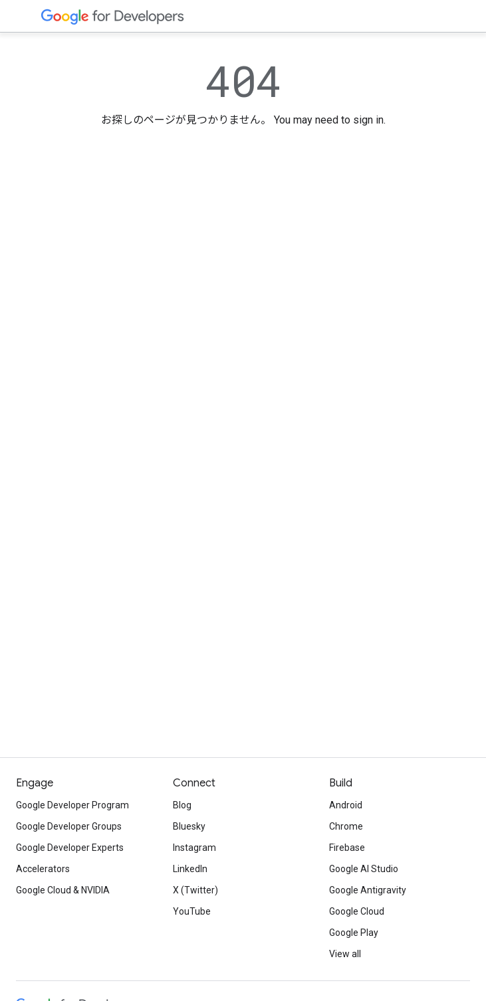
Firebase (347, 847)
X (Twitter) (195, 890)
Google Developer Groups (69, 826)
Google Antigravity (367, 890)
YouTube (192, 911)
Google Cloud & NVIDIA (63, 890)
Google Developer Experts (70, 847)
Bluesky (189, 826)
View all (345, 954)
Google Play (353, 932)
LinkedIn (190, 869)
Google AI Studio (363, 869)
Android (345, 805)
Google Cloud (356, 911)
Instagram (194, 847)
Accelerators (43, 869)
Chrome (346, 826)
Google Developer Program (72, 805)
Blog (182, 805)
